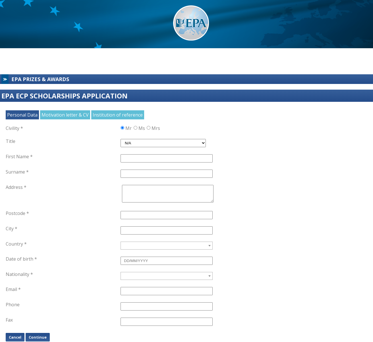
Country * (16, 244)
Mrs (155, 128)
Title (10, 141)
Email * (13, 289)
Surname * (17, 172)
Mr (128, 128)
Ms (141, 128)
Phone (13, 304)
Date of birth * (21, 259)
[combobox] (167, 246)
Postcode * (17, 213)
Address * (16, 187)
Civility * (14, 128)
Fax (9, 320)
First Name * (19, 156)
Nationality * (19, 274)
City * (11, 228)
